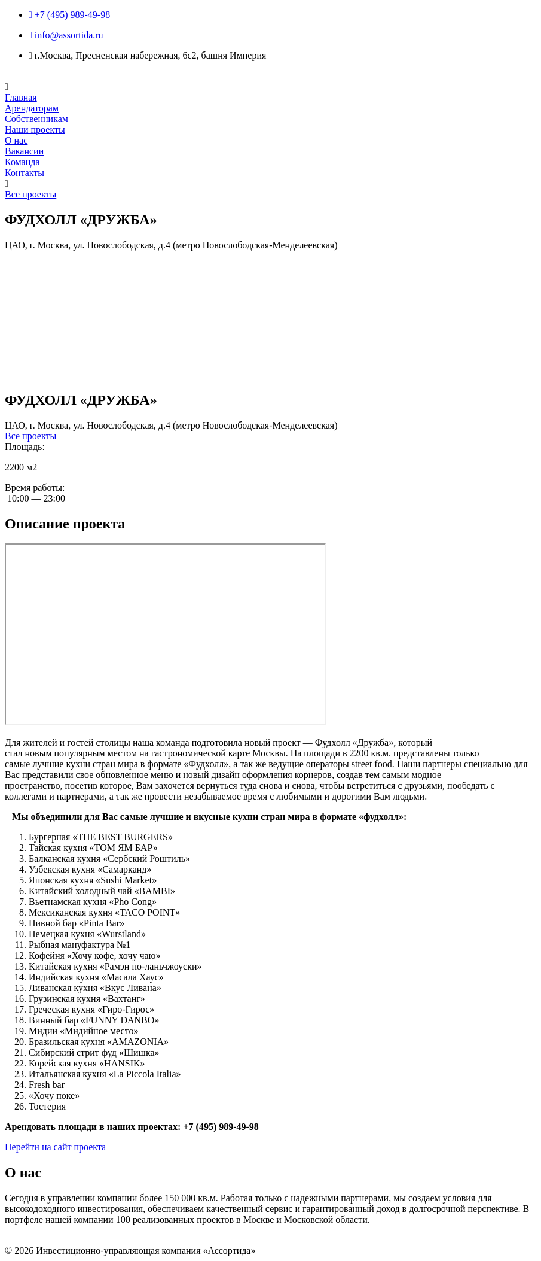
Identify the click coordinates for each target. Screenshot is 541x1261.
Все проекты (30, 194)
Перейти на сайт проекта (55, 1147)
